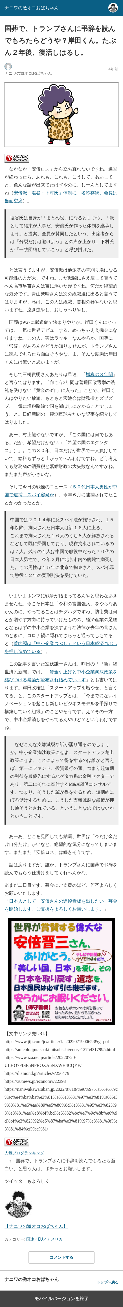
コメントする (61, 1257)
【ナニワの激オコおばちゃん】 (36, 1226)
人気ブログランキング (24, 1153)
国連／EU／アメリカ (44, 1239)
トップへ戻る (107, 1282)
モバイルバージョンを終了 (61, 1298)
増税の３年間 (99, 374)
